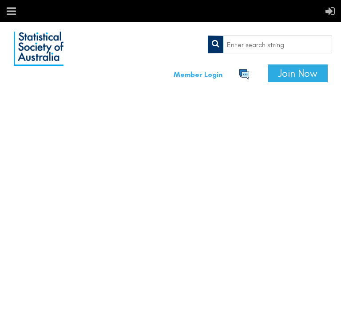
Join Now (297, 73)
